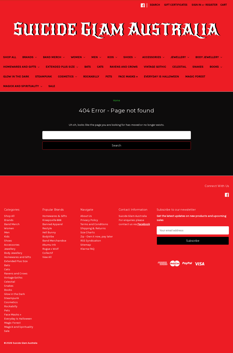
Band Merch (54, 57)
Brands (29, 57)
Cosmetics (67, 76)
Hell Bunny (49, 232)
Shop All (9, 57)
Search (155, 4)
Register (211, 4)
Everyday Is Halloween (161, 76)
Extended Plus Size (62, 66)
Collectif (47, 253)
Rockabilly (91, 76)
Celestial (179, 66)
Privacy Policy (89, 220)
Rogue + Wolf (50, 249)
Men (96, 57)
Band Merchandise (54, 240)
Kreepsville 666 (51, 220)
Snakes (197, 66)
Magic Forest (195, 76)
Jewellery (180, 57)
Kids (112, 57)
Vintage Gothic (155, 66)
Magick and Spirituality (22, 86)
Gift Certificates (175, 4)
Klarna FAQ (87, 249)
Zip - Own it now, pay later (96, 236)
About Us (86, 216)
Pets (108, 76)
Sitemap (85, 244)
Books (216, 66)
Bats (87, 66)
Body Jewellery (208, 57)
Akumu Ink (49, 244)
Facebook (143, 224)
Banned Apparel (52, 224)
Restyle (47, 228)
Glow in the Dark (16, 76)
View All (47, 257)
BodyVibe (48, 236)
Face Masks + (128, 76)
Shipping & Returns (93, 228)
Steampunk (43, 76)
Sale (51, 86)
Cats (100, 66)
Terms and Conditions (94, 224)
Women (78, 57)
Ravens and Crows (124, 66)
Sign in (196, 4)
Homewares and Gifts (21, 66)
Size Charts (87, 232)
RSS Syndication (90, 240)
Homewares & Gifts (54, 216)
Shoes (129, 57)
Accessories (153, 57)
